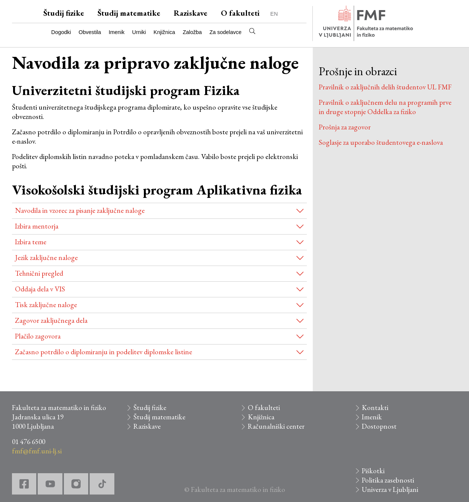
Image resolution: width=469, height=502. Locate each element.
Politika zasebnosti (388, 480)
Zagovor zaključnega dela (51, 320)
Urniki (139, 32)
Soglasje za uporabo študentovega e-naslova (381, 142)
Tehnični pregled (39, 273)
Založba (192, 32)
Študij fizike (63, 13)
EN (274, 14)
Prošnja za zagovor (345, 127)
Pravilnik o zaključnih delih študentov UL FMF (385, 87)
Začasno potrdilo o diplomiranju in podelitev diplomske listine (103, 351)
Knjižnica (164, 32)
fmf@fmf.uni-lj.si (37, 451)
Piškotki (373, 470)
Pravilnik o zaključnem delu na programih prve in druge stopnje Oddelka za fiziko (385, 107)
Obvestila (89, 32)
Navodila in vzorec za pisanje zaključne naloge (80, 210)
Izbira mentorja (36, 226)
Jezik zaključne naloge (46, 257)
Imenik (116, 32)
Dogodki (61, 32)
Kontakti (375, 407)
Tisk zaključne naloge (46, 304)
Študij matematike (129, 13)
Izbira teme (30, 242)
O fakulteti (240, 13)
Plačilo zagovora (38, 336)
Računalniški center (276, 426)
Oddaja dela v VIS (40, 289)
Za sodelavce (226, 32)
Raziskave (190, 13)
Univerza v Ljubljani (390, 489)
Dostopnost (379, 426)
